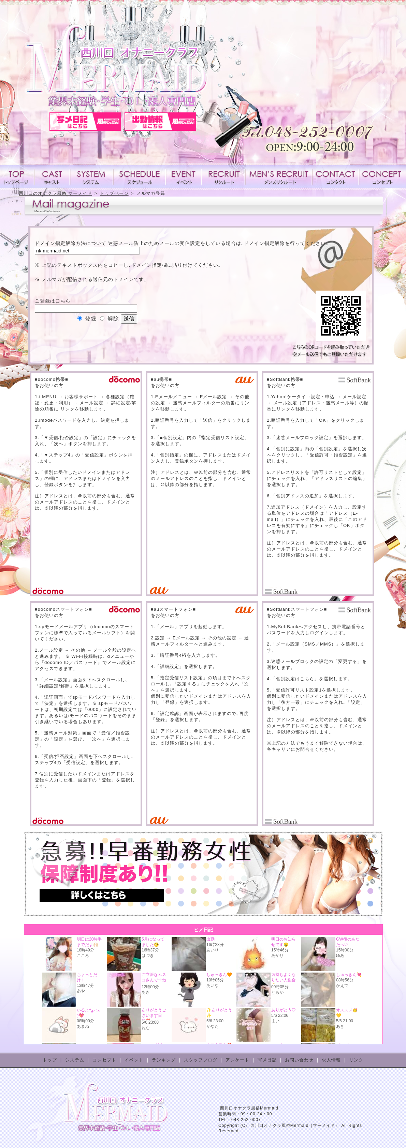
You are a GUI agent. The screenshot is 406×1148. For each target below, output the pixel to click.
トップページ (17, 176)
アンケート (237, 1059)
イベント (183, 176)
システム (91, 176)
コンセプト (381, 176)
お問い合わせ (299, 1059)
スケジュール (139, 176)
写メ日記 (267, 1059)
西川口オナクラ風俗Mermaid (249, 1108)
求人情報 (223, 176)
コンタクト (335, 176)
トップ (50, 1059)
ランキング (164, 1059)
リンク (356, 1059)
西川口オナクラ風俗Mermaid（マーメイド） (295, 1125)
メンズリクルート (278, 176)
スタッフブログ (200, 1059)
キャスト (52, 176)
